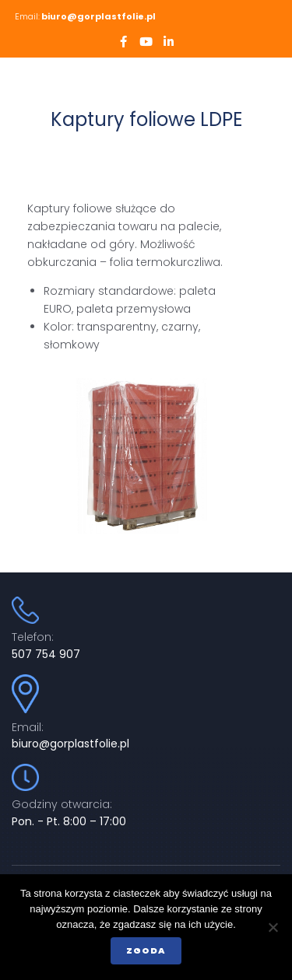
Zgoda (146, 950)
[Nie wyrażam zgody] (272, 927)
